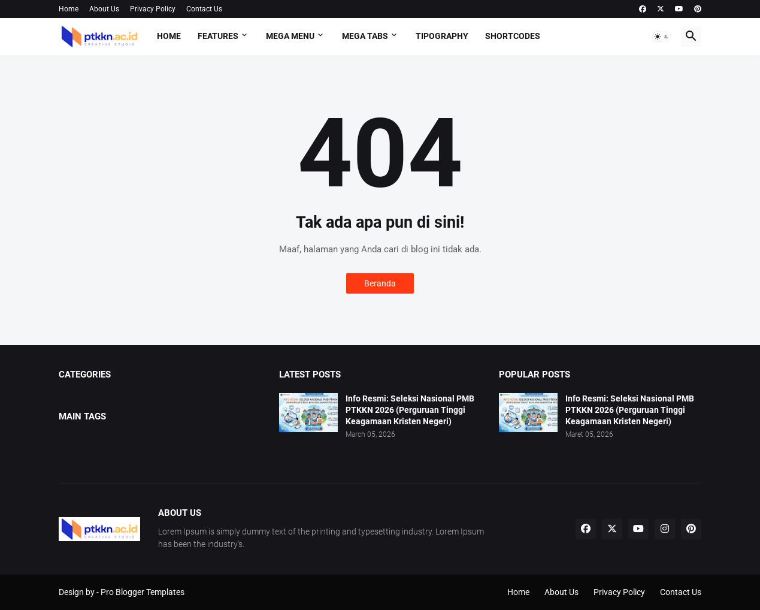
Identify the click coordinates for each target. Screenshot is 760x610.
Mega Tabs (365, 36)
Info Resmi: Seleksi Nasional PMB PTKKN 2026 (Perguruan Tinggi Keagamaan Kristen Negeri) (410, 410)
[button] (662, 37)
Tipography (442, 36)
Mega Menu (290, 36)
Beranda (380, 283)
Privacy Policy (152, 9)
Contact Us (204, 9)
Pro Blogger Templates (142, 592)
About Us (104, 9)
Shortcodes (512, 36)
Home (68, 9)
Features (218, 36)
